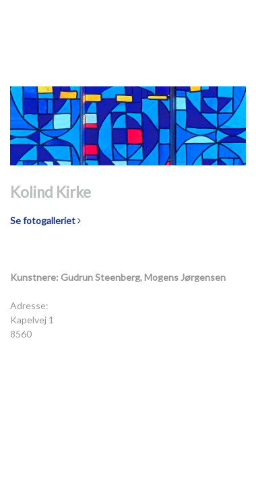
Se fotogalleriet (45, 220)
